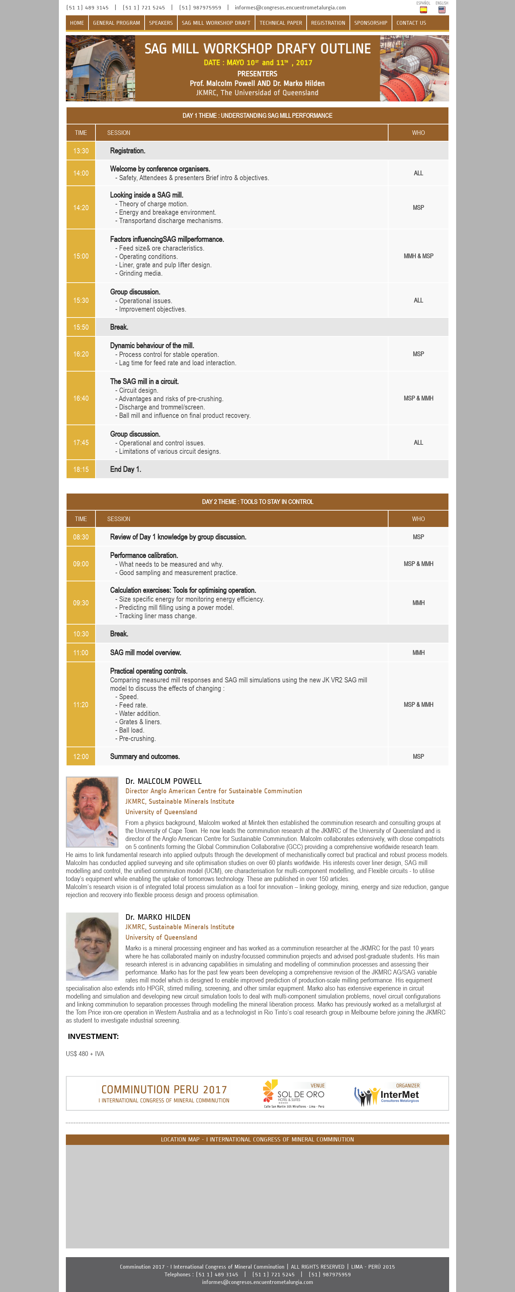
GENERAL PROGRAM (116, 23)
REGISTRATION (328, 23)
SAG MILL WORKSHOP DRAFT (216, 23)
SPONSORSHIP (370, 23)
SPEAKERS (161, 23)
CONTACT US (411, 23)
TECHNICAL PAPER (281, 23)
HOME (77, 23)
